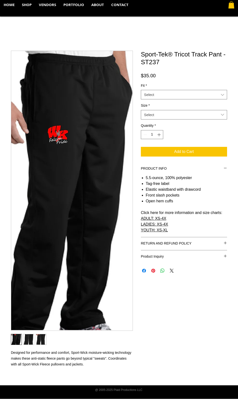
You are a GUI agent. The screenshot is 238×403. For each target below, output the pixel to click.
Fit (144, 85)
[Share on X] (172, 271)
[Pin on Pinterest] (153, 271)
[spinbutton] (152, 134)
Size (145, 105)
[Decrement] (145, 134)
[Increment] (159, 134)
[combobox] (184, 94)
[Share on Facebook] (144, 271)
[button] (231, 4)
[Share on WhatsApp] (162, 271)
